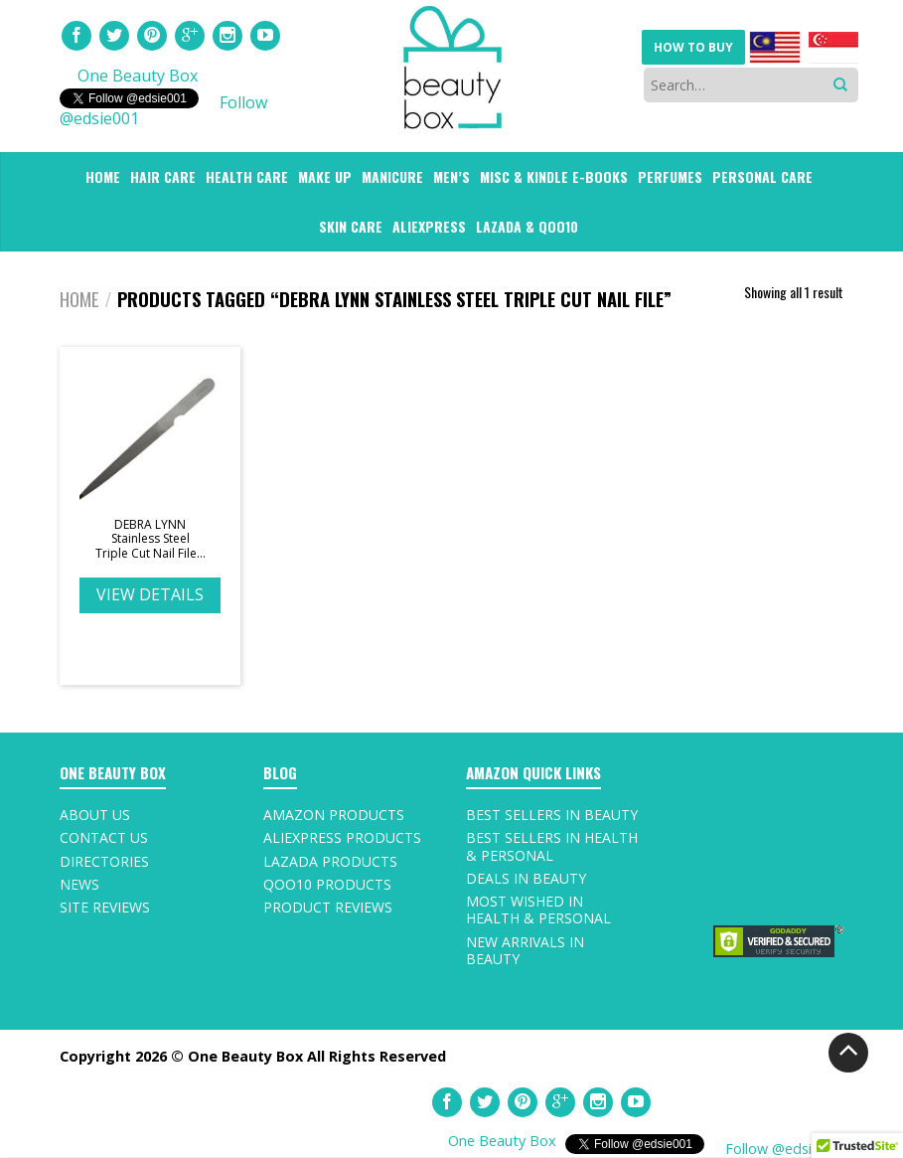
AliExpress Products (342, 837)
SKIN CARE (350, 226)
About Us (95, 814)
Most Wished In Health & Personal (538, 909)
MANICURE (392, 176)
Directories (104, 861)
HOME (102, 176)
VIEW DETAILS (150, 594)
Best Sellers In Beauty (552, 814)
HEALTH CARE (247, 176)
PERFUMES (670, 176)
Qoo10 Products (327, 884)
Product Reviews (327, 907)
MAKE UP (325, 176)
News (79, 884)
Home (79, 298)
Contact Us (104, 837)
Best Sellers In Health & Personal (552, 846)
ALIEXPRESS (429, 226)
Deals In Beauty (526, 878)
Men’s (451, 176)
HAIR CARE (163, 176)
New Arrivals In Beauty (525, 950)
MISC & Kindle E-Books (554, 176)
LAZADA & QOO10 (527, 226)
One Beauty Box (137, 75)
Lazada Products (330, 861)
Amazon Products (333, 814)
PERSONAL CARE (762, 176)
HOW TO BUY (693, 47)
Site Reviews (105, 907)
